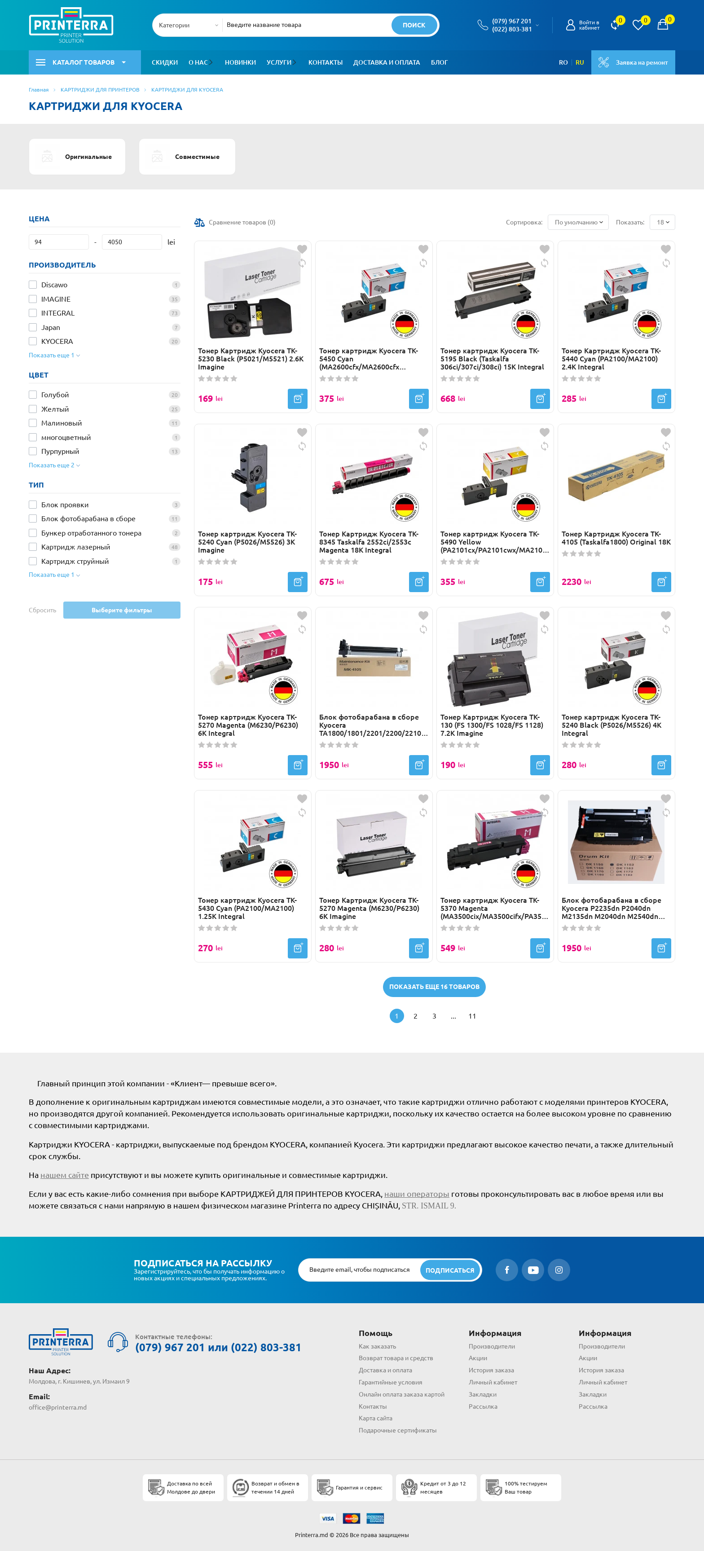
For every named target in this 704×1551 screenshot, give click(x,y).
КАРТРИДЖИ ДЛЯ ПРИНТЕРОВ (100, 89)
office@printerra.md (58, 1407)
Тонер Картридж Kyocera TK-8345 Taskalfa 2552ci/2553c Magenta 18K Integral (368, 542)
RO (563, 62)
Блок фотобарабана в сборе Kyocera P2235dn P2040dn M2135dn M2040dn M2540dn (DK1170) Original (611, 908)
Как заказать (377, 1346)
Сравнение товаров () (242, 222)
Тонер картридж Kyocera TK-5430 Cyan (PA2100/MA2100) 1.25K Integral (247, 908)
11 (472, 1016)
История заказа (491, 1370)
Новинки (239, 62)
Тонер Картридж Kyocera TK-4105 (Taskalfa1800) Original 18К (616, 538)
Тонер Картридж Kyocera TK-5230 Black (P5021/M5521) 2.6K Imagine (251, 359)
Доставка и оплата (385, 62)
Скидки (165, 62)
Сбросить (42, 610)
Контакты (325, 62)
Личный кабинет (493, 1382)
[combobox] (190, 25)
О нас (198, 62)
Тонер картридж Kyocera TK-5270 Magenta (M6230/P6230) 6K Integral (248, 725)
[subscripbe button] (450, 1270)
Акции (478, 1358)
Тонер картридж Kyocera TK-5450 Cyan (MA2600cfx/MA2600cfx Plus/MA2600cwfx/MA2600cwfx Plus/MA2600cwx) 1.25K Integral (373, 359)
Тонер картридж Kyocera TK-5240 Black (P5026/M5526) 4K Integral (611, 725)
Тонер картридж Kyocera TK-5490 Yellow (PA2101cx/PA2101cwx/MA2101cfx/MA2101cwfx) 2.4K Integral (495, 542)
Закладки (483, 1394)
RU (580, 62)
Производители (492, 1346)
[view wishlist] (638, 25)
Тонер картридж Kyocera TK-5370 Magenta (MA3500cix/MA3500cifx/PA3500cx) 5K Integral (495, 908)
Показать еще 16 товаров (434, 986)
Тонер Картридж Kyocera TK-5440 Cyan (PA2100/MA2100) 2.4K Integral (611, 359)
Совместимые (182, 156)
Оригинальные (73, 156)
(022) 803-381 (512, 29)
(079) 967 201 (512, 21)
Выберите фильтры (122, 610)
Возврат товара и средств (396, 1358)
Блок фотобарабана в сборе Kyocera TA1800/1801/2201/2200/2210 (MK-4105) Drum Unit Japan (370, 725)
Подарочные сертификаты (398, 1430)
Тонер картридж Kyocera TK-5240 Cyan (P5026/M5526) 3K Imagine (247, 542)
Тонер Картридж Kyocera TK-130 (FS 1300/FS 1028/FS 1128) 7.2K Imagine (491, 725)
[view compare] (615, 25)
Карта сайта (375, 1418)
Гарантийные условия (390, 1382)
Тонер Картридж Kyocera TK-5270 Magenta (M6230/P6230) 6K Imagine (369, 908)
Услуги (278, 62)
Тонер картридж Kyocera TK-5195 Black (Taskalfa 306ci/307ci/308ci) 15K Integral (492, 359)
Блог (438, 62)
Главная (39, 89)
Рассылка (483, 1406)
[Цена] (59, 242)
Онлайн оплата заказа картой (401, 1394)
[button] (212, 62)
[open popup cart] (662, 25)
